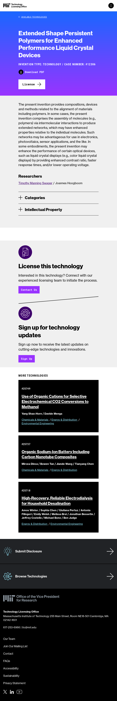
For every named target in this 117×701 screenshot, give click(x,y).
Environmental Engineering (38, 423)
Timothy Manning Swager (35, 183)
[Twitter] (5, 691)
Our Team (9, 639)
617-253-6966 (11, 627)
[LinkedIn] (12, 691)
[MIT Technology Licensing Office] (15, 6)
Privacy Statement (14, 683)
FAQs (6, 661)
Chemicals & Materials (35, 419)
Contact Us (29, 289)
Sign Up (26, 358)
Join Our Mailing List (15, 646)
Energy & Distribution (64, 419)
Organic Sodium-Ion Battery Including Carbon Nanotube (55, 454)
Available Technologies (32, 16)
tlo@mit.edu (29, 627)
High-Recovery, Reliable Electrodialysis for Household (57, 500)
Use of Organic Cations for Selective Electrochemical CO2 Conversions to (55, 401)
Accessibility (11, 668)
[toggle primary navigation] (111, 5)
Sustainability (11, 676)
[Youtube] (19, 692)
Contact (8, 653)
